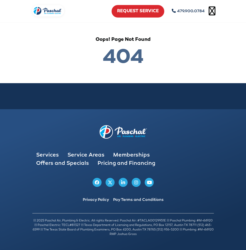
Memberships (131, 155)
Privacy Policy (96, 200)
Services (47, 155)
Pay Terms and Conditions (138, 200)
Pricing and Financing (126, 163)
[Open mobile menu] (212, 11)
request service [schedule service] (138, 11)
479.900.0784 (188, 11)
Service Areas (86, 155)
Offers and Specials (62, 163)
